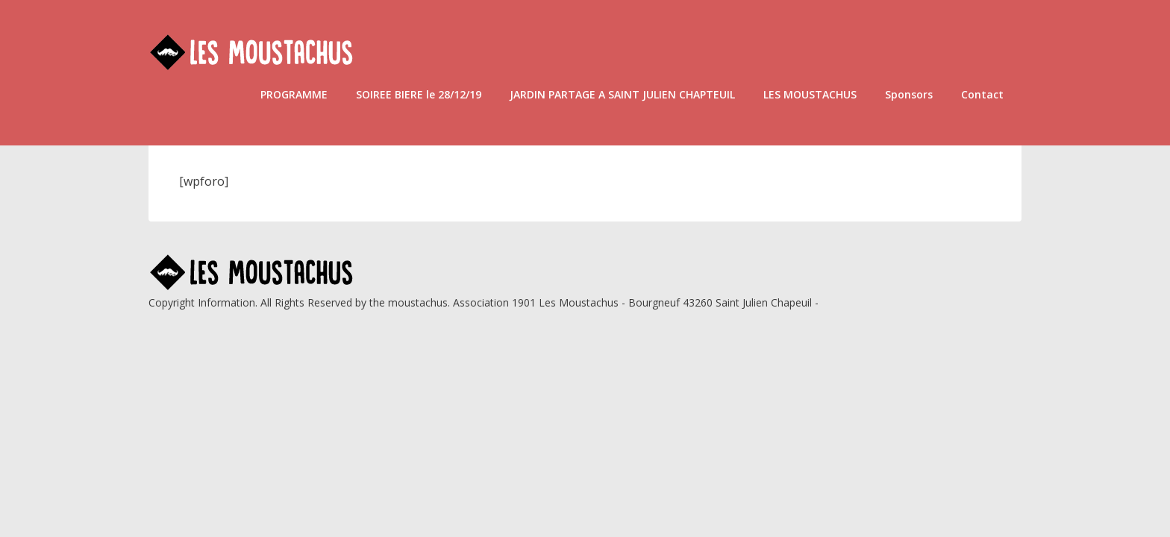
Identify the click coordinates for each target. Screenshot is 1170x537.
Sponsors (909, 94)
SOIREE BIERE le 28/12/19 (418, 94)
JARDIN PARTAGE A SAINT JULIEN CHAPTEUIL (622, 94)
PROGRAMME (294, 94)
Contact (982, 94)
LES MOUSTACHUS (810, 94)
